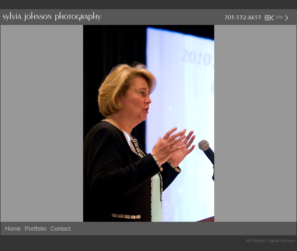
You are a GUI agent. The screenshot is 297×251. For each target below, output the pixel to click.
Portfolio (35, 228)
